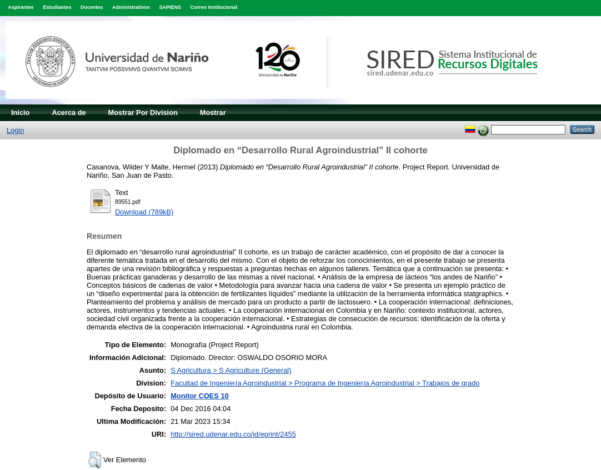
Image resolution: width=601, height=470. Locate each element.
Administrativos (131, 7)
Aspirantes (20, 7)
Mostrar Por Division (143, 112)
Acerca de (69, 112)
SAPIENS (170, 7)
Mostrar (213, 112)
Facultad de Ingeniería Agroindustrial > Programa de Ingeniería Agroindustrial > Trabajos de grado (325, 383)
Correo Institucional (214, 7)
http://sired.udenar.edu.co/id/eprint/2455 (233, 434)
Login (15, 130)
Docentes (92, 7)
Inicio (20, 112)
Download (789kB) (144, 212)
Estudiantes (57, 7)
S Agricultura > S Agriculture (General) (231, 370)
